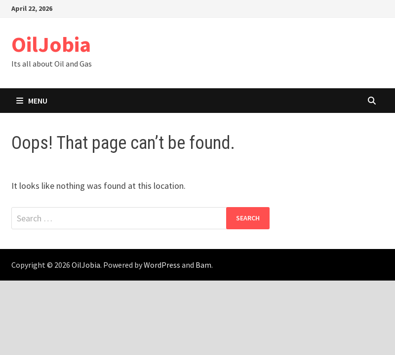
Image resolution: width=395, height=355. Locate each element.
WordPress (162, 265)
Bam (203, 265)
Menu (31, 101)
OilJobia (51, 44)
